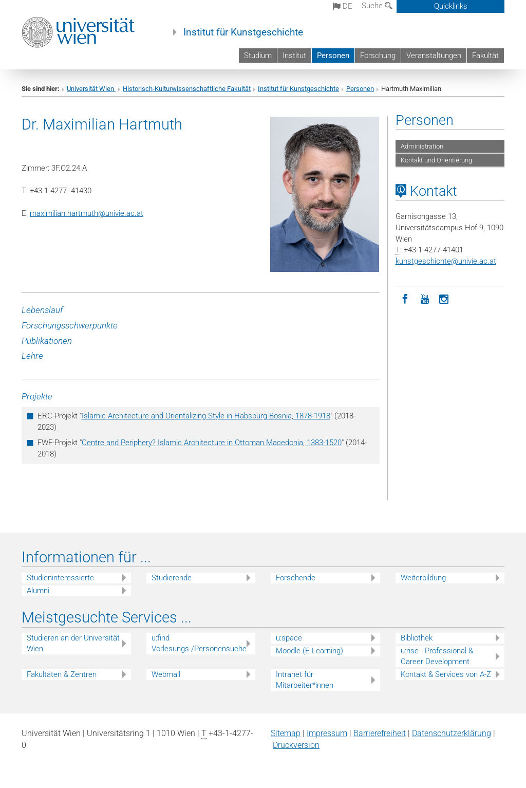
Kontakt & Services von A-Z (446, 674)
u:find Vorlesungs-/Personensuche (199, 643)
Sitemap (285, 733)
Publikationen (47, 341)
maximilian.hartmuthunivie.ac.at (86, 213)
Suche (377, 5)
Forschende (295, 577)
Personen (333, 55)
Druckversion (296, 745)
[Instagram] (444, 298)
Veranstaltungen (433, 55)
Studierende (172, 577)
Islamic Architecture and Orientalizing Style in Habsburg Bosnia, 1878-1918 (206, 415)
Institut (294, 55)
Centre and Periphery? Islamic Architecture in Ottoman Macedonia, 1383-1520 (212, 442)
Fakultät (485, 55)
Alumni (38, 590)
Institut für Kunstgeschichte (243, 32)
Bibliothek (417, 638)
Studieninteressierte (60, 577)
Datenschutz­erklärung (451, 733)
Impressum (327, 733)
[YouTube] (425, 298)
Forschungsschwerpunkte (70, 325)
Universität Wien (91, 89)
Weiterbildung (423, 577)
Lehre (32, 356)
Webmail (166, 674)
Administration (422, 146)
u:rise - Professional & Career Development (437, 656)
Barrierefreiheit (379, 733)
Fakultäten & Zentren (62, 674)
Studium (258, 55)
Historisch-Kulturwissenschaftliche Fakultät (187, 89)
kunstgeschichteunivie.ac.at (446, 261)
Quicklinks (450, 6)
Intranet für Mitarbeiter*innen (304, 680)
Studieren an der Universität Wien (73, 643)
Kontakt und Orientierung (436, 160)
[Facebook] (405, 298)
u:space (289, 638)
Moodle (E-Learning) (309, 650)
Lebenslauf (42, 310)
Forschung (378, 55)
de (342, 6)
